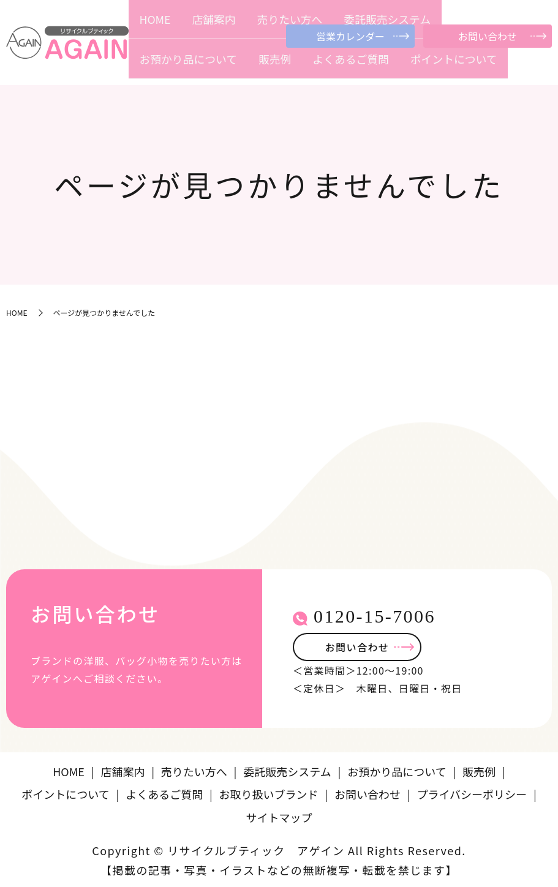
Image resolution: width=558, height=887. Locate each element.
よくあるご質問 (453, 65)
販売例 (409, 65)
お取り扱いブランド (269, 790)
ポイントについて (517, 65)
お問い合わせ (487, 36)
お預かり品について (356, 65)
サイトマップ (279, 814)
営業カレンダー (350, 36)
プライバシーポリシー (472, 790)
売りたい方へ (223, 65)
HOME (146, 65)
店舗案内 (179, 65)
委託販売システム (284, 65)
